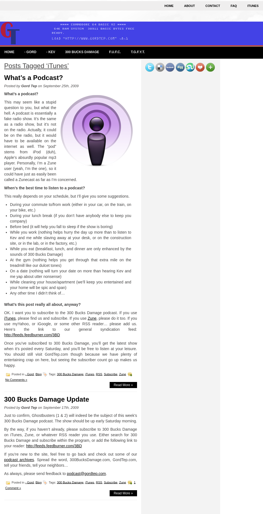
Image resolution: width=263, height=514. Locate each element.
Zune (92, 318)
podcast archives (19, 460)
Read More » (123, 385)
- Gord (30, 52)
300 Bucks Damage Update (46, 399)
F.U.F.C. (115, 52)
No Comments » (16, 379)
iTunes (253, 5)
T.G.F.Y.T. (138, 52)
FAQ (234, 5)
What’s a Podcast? (33, 77)
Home (169, 5)
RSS (99, 374)
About (189, 5)
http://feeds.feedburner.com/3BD (32, 335)
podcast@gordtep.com (86, 473)
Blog (38, 374)
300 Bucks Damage (82, 52)
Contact (212, 5)
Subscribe (110, 374)
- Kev (50, 52)
